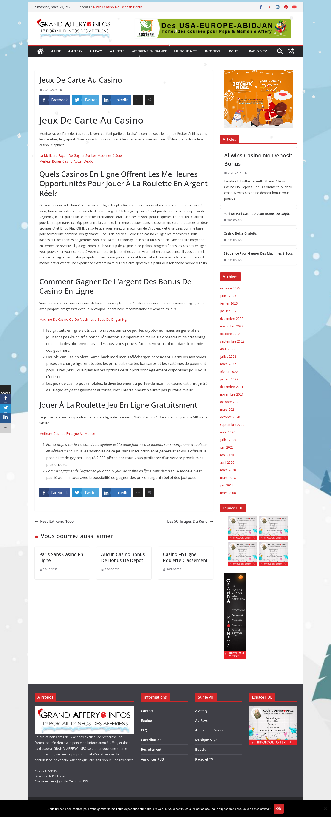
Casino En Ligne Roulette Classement (185, 557)
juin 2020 (227, 447)
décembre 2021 (231, 387)
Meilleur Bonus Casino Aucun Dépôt (66, 161)
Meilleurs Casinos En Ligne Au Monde (67, 433)
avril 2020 (227, 462)
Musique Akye (186, 51)
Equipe (146, 720)
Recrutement (151, 749)
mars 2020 (228, 470)
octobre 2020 (230, 417)
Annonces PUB (152, 759)
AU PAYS (96, 51)
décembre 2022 (231, 318)
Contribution (151, 740)
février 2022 (229, 371)
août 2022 (227, 349)
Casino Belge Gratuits (240, 233)
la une (55, 51)
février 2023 (229, 303)
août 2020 (227, 432)
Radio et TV (204, 759)
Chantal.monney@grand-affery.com (58, 781)
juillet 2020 (228, 440)
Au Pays (201, 720)
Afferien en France (209, 730)
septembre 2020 (232, 424)
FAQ (144, 730)
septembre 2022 (232, 341)
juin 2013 (227, 485)
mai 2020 (227, 455)
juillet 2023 (228, 296)
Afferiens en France (149, 51)
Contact (147, 711)
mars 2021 (228, 409)
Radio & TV (258, 51)
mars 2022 (228, 364)
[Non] (325, 808)
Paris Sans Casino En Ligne (61, 557)
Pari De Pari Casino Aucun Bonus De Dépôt (257, 213)
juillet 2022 (228, 356)
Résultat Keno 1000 (54, 521)
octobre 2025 (230, 288)
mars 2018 (228, 477)
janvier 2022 (229, 379)
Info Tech (213, 51)
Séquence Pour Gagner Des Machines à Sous (258, 253)
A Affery (201, 711)
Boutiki (235, 51)
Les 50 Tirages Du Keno (190, 521)
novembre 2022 (231, 326)
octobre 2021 (230, 402)
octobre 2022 (230, 333)
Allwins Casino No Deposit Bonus (118, 7)
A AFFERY (75, 51)
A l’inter (117, 51)
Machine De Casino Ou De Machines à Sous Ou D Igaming (83, 319)
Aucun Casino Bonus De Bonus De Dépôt (123, 557)
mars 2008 (228, 493)
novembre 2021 (231, 394)
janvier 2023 (229, 311)
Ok (278, 808)
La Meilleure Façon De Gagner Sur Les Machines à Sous (81, 155)
